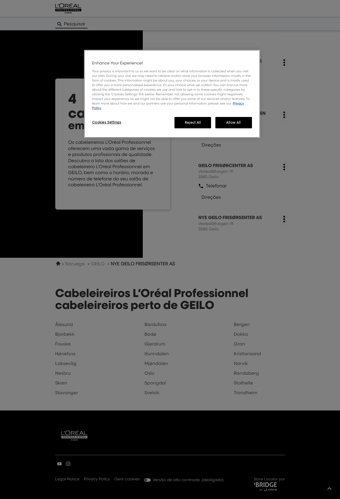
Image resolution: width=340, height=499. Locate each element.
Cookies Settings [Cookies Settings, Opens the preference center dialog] (106, 122)
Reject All (193, 122)
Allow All (233, 122)
